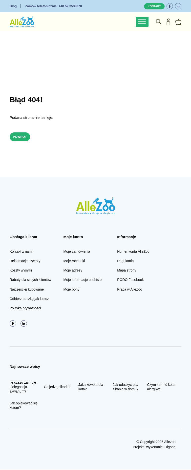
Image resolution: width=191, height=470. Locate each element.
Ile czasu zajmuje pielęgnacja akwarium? (23, 387)
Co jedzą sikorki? (57, 387)
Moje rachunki (74, 261)
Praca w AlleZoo (129, 290)
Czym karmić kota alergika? (160, 387)
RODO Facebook (130, 280)
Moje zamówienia (76, 252)
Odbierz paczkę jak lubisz (29, 299)
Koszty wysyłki (21, 271)
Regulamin (125, 261)
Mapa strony (126, 271)
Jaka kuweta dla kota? (90, 387)
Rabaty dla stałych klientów (30, 280)
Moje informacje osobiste (82, 280)
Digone (170, 447)
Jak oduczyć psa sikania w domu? (125, 387)
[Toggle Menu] (142, 21)
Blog (13, 6)
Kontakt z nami (21, 252)
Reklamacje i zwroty (25, 261)
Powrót (22, 137)
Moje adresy (72, 271)
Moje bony (71, 290)
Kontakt (154, 6)
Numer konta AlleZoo (133, 252)
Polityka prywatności (25, 309)
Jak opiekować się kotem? (24, 406)
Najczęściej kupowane (27, 290)
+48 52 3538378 (53, 6)
